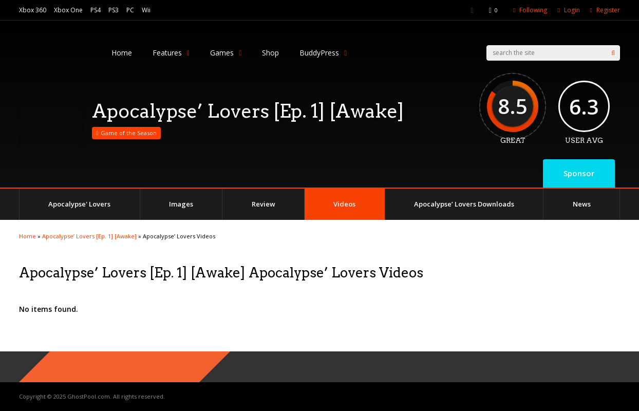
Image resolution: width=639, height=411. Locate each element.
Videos (344, 204)
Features (171, 53)
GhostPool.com (88, 396)
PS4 (95, 10)
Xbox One (68, 10)
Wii (146, 10)
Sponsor (578, 173)
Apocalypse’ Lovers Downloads (464, 204)
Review (263, 204)
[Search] (613, 53)
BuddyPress (323, 53)
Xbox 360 (32, 10)
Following (533, 10)
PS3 (113, 10)
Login (572, 10)
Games (225, 53)
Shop (270, 53)
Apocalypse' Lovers (79, 204)
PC (130, 10)
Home (121, 53)
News (582, 204)
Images (181, 204)
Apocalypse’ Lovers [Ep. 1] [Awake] (89, 236)
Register (608, 10)
